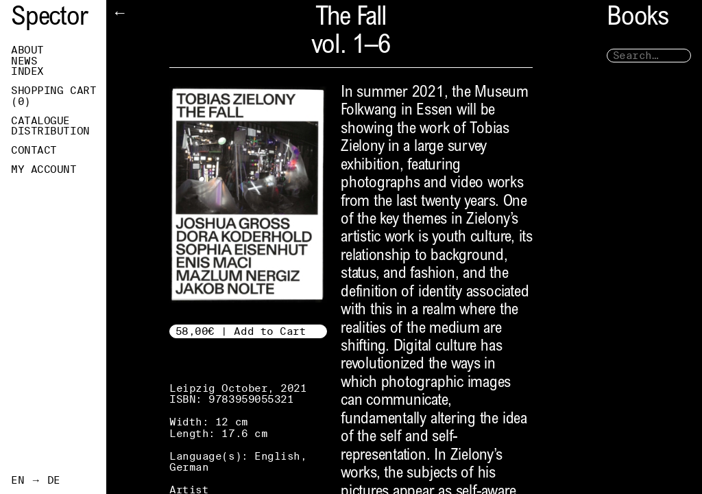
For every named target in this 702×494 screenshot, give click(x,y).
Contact (34, 150)
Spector (49, 18)
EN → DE (35, 480)
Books (637, 18)
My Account (44, 169)
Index (27, 71)
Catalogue (40, 120)
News (24, 61)
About (27, 50)
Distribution (50, 131)
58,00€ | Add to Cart (241, 331)
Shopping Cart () (53, 96)
